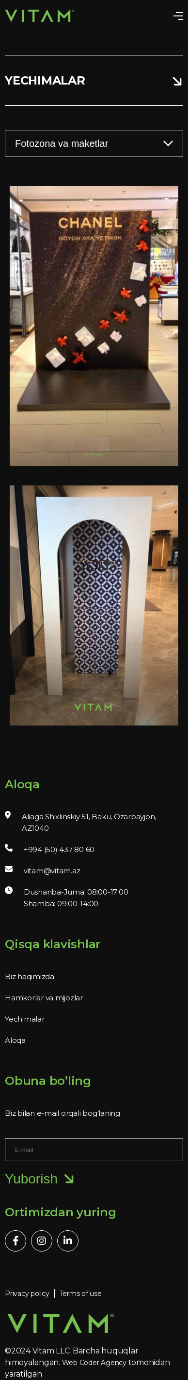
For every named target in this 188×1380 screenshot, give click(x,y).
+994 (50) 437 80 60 (59, 849)
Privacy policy (27, 1293)
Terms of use (81, 1293)
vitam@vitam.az (52, 870)
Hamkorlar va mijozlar (44, 997)
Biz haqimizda (29, 976)
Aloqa (15, 1040)
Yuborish (40, 1179)
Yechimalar (25, 1019)
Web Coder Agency (94, 1362)
